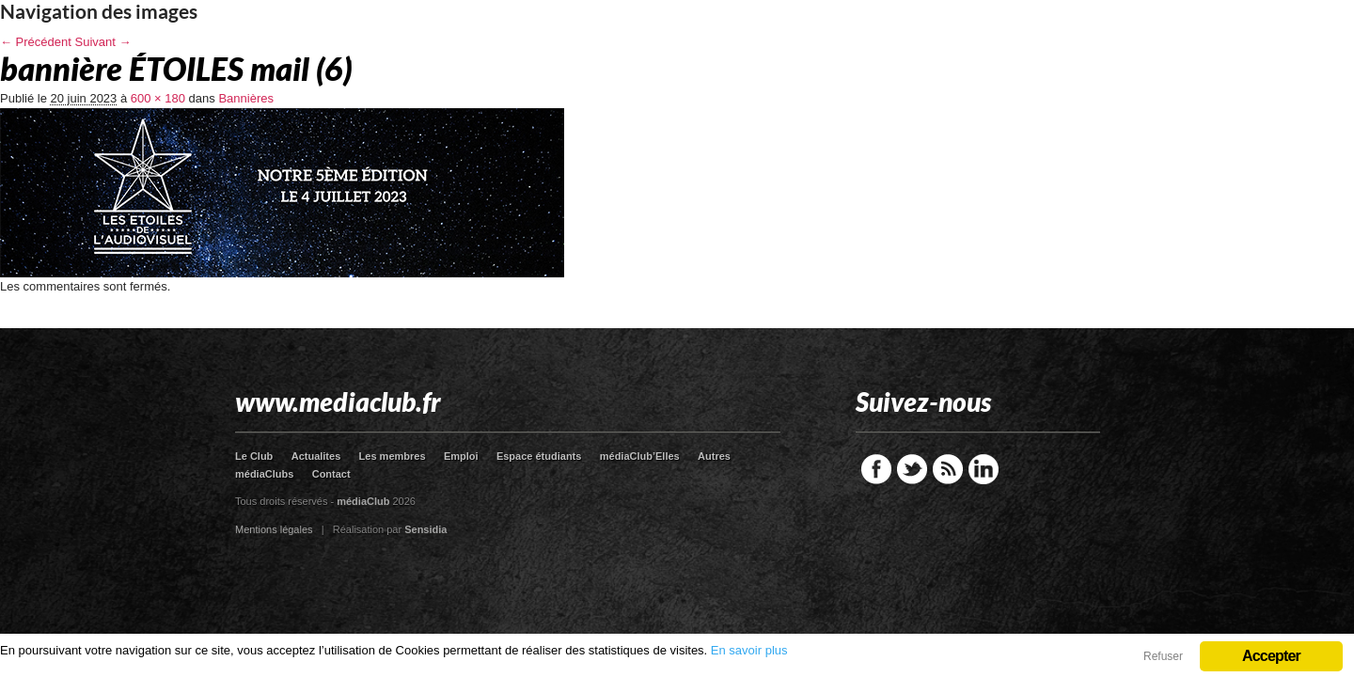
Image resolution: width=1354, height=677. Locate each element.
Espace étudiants (538, 456)
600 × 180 (158, 98)
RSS (948, 469)
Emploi (461, 456)
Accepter (1271, 656)
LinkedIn (983, 469)
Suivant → (103, 42)
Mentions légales (274, 529)
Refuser (1163, 656)
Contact (331, 474)
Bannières (246, 98)
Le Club (254, 456)
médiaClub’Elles (640, 456)
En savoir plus (749, 650)
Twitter (912, 469)
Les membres (392, 456)
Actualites (316, 456)
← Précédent (35, 42)
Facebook (876, 469)
